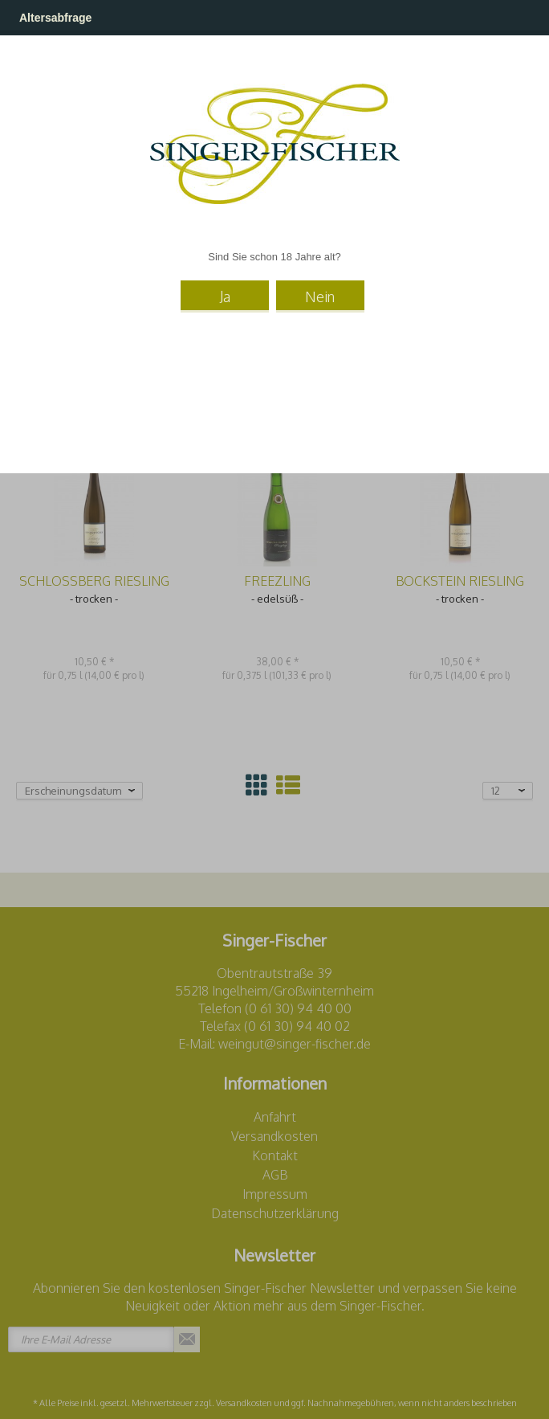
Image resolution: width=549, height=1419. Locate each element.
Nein (320, 296)
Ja (225, 296)
